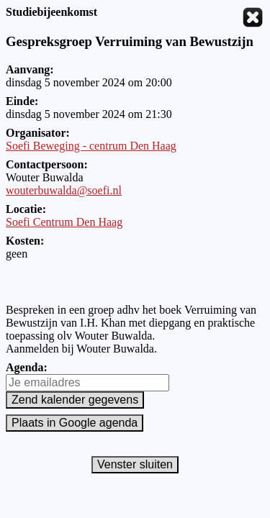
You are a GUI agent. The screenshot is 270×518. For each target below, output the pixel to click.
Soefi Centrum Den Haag (64, 222)
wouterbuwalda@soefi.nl (64, 190)
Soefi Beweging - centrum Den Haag (91, 146)
